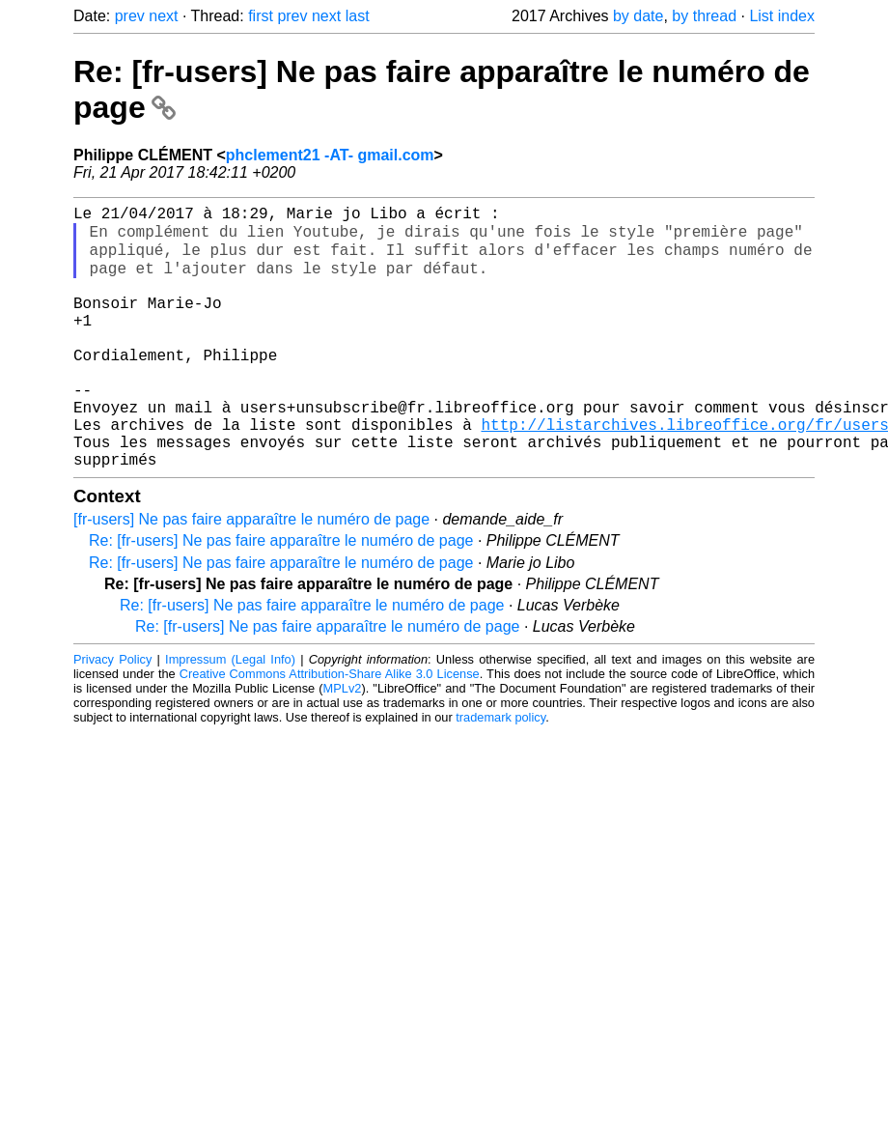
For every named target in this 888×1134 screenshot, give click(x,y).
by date (638, 16)
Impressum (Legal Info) (230, 714)
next (163, 16)
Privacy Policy (112, 714)
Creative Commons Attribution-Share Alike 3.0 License (330, 729)
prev (130, 16)
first (260, 16)
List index (782, 16)
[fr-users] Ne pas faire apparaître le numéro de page (251, 574)
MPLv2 (342, 743)
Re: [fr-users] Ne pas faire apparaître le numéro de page (281, 595)
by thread (704, 16)
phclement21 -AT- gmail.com (330, 155)
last (358, 16)
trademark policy (500, 772)
